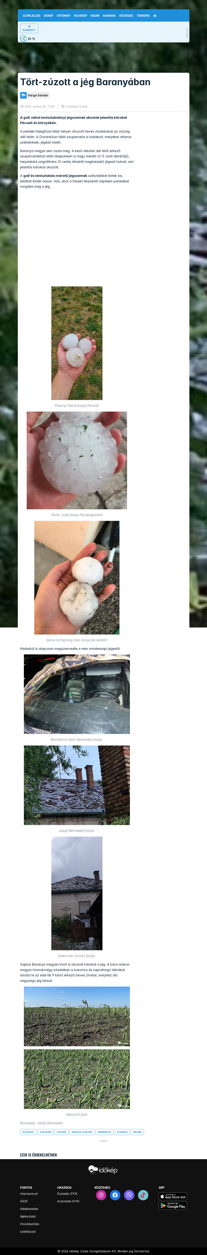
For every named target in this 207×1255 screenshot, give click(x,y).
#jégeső (28, 1132)
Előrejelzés (31, 15)
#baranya (104, 1132)
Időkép (48, 15)
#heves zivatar (82, 1132)
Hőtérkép (63, 15)
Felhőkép (80, 15)
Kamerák (109, 15)
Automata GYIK (68, 1201)
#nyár (137, 1132)
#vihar (61, 1132)
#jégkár (45, 1132)
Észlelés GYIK (67, 1194)
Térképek (143, 15)
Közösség (126, 15)
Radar (95, 15)
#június (122, 1132)
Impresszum (29, 1194)
